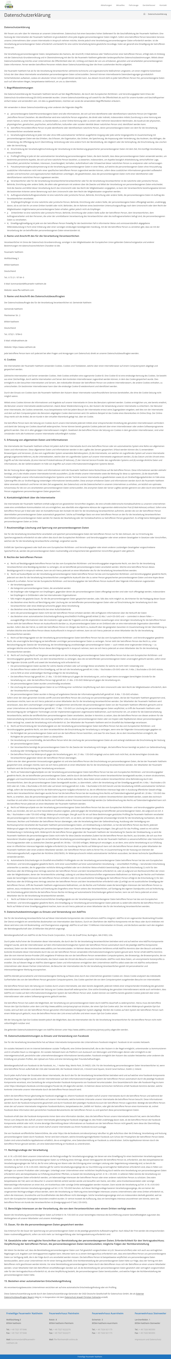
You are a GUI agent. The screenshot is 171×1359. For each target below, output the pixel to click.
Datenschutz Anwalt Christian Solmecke (83, 1297)
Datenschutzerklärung (157, 14)
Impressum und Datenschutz (148, 1339)
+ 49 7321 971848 (19, 1333)
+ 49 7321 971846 (19, 1329)
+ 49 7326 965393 (147, 1329)
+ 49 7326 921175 (104, 1329)
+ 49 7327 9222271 (62, 1333)
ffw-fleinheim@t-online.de (66, 1339)
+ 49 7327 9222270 (62, 1329)
